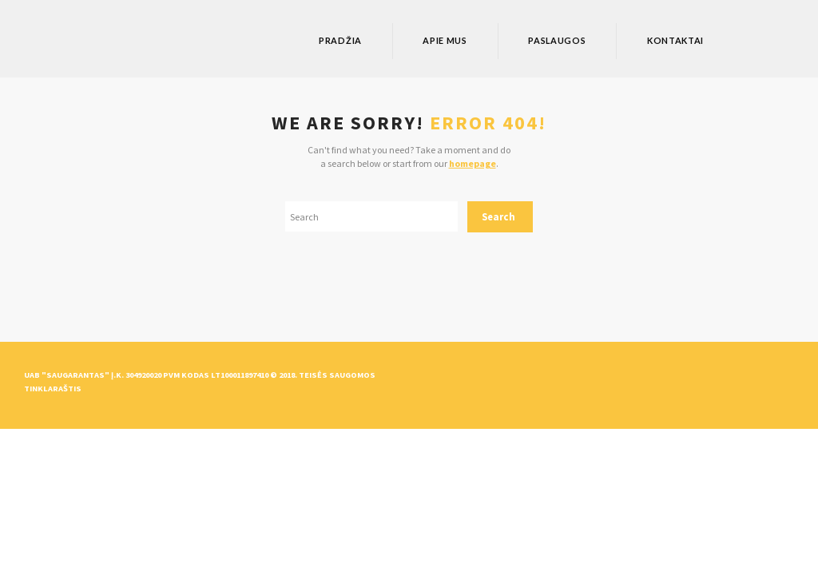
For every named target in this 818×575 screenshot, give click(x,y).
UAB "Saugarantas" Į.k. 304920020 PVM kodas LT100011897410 (146, 375)
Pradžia (340, 40)
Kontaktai (675, 40)
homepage (472, 163)
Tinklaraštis (52, 388)
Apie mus (445, 40)
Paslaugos (557, 40)
